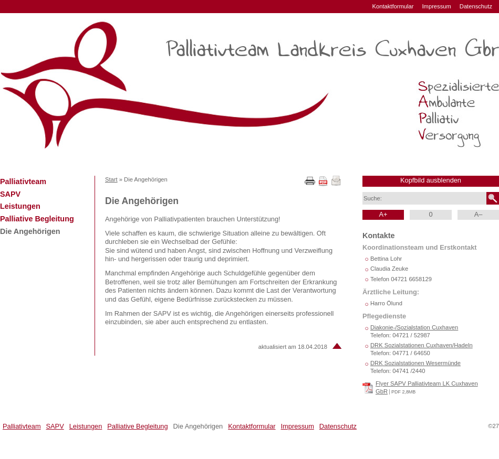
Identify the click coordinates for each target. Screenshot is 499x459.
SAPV (10, 194)
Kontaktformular (393, 6)
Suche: (372, 198)
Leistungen (20, 206)
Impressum (436, 6)
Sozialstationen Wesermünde (415, 363)
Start (111, 179)
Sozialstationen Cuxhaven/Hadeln (421, 345)
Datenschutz (476, 6)
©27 (493, 426)
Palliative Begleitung (37, 219)
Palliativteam (23, 181)
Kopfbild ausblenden (430, 180)
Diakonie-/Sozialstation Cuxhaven (414, 327)
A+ (383, 214)
